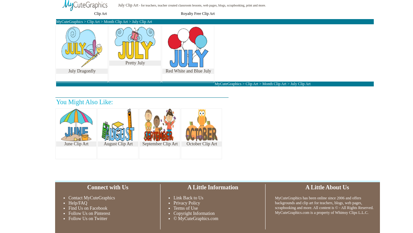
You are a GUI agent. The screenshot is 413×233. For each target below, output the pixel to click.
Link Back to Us (188, 197)
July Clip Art (128, 5)
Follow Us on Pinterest (89, 213)
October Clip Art (202, 143)
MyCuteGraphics (69, 21)
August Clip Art (118, 143)
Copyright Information (194, 213)
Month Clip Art (116, 21)
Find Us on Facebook (87, 208)
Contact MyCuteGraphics (91, 197)
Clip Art (100, 13)
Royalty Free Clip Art (198, 13)
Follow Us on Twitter (87, 218)
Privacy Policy (186, 203)
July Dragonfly (82, 71)
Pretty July (135, 63)
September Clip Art (160, 143)
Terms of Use (185, 208)
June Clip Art (76, 143)
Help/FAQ (77, 203)
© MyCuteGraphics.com (195, 218)
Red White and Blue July (188, 71)
